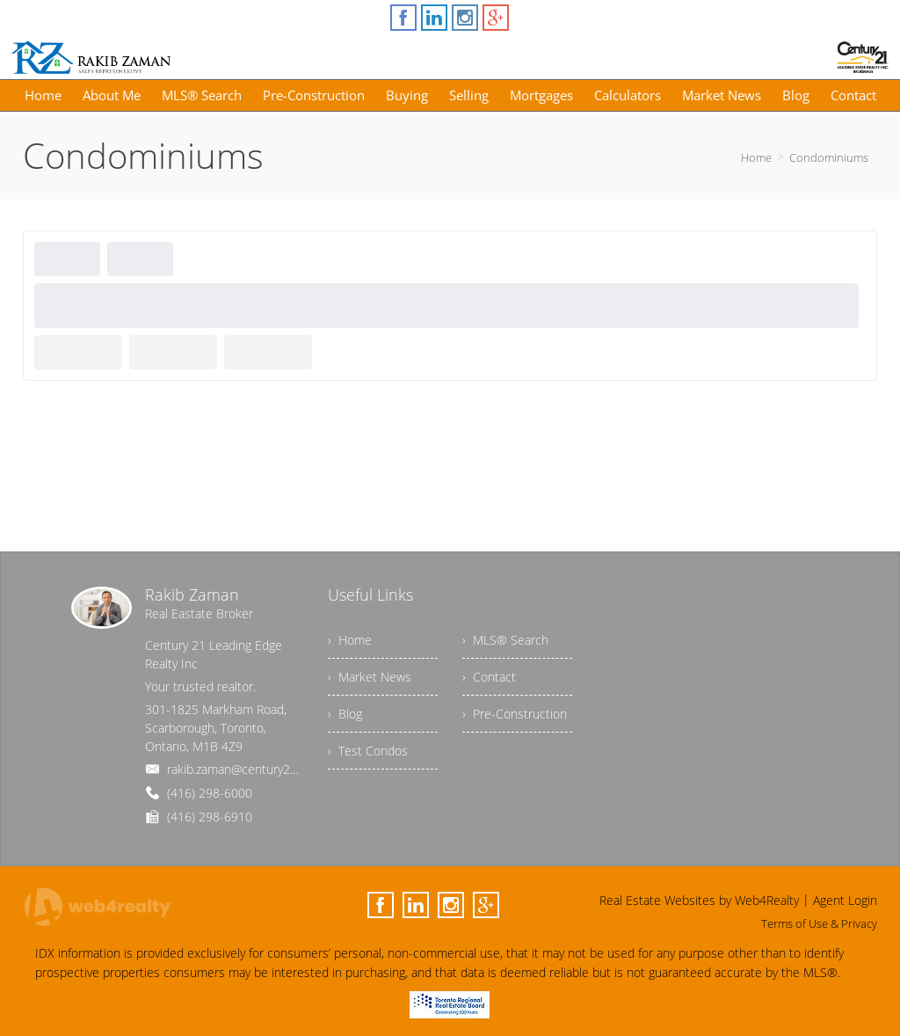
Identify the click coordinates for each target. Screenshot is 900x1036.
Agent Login (845, 900)
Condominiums (828, 157)
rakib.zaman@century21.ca (239, 769)
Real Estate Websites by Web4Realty (699, 900)
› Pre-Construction (514, 713)
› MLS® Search (505, 639)
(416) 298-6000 (209, 792)
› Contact (489, 676)
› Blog (345, 713)
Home (756, 157)
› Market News (369, 676)
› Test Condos (368, 750)
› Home (350, 639)
